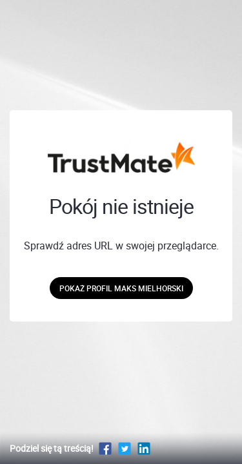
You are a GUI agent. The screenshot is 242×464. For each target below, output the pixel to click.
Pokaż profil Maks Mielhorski (121, 288)
